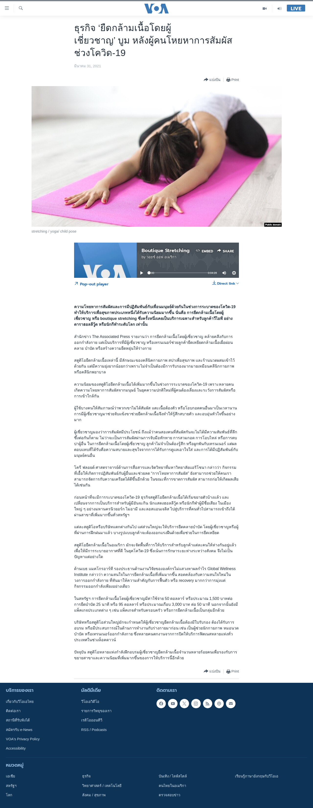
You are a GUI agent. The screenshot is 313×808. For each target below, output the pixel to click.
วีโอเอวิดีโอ (90, 702)
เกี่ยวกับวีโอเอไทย (20, 702)
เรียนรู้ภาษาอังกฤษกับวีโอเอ (256, 776)
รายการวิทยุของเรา (96, 711)
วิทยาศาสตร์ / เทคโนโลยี (101, 786)
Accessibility (16, 748)
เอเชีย (10, 776)
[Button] (212, 79)
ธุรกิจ (86, 776)
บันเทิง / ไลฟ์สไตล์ (173, 776)
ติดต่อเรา (13, 711)
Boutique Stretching (166, 250)
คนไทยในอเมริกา (172, 786)
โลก (9, 795)
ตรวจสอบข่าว (169, 795)
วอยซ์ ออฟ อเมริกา (161, 257)
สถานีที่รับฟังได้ (18, 720)
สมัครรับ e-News (19, 730)
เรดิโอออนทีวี (91, 720)
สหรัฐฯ (11, 786)
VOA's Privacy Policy (23, 739)
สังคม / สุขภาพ (93, 795)
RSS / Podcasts (94, 730)
